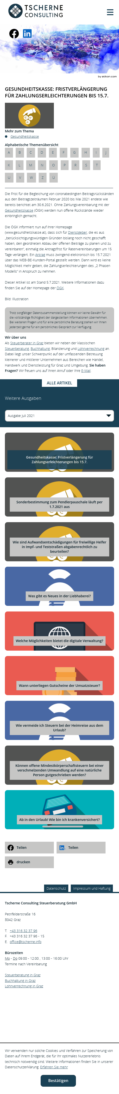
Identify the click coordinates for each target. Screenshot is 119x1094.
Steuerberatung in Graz (22, 975)
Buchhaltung (40, 348)
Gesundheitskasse (19, 210)
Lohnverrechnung (91, 348)
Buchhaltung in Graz (20, 980)
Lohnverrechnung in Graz (24, 986)
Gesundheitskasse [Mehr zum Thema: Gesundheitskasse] (25, 136)
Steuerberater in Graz (26, 343)
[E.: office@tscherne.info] (25, 941)
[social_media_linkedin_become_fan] (29, 33)
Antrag (40, 254)
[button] (110, 12)
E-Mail (86, 370)
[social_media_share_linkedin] (81, 847)
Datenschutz (56, 888)
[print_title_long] (29, 862)
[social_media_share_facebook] (29, 847)
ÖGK (60, 288)
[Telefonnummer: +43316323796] (23, 931)
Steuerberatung (17, 348)
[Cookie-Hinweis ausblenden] (58, 1081)
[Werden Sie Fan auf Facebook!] (14, 33)
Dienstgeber (77, 232)
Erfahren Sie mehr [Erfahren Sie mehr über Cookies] (54, 1067)
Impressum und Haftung (91, 888)
